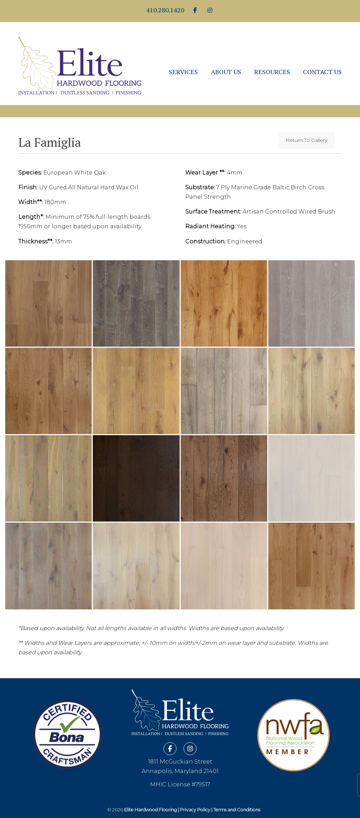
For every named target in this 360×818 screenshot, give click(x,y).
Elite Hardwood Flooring (79, 59)
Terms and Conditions (236, 809)
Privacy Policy (195, 809)
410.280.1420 (165, 10)
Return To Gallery (306, 140)
